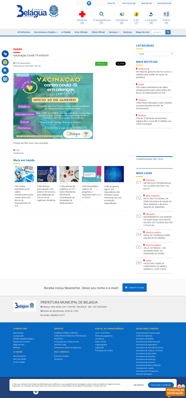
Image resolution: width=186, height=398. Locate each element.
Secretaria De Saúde (145, 368)
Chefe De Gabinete (144, 336)
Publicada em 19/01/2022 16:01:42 (27, 66)
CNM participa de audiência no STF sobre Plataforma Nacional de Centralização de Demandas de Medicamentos (67, 194)
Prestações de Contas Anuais (66, 341)
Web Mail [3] (146, 3)
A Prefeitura (23, 32)
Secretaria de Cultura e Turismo (149, 350)
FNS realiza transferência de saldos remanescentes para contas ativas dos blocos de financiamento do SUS (24, 196)
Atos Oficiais (81, 32)
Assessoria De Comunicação (148, 333)
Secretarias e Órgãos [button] (46, 32)
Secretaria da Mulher (145, 338)
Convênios (99, 338)
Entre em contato (61, 356)
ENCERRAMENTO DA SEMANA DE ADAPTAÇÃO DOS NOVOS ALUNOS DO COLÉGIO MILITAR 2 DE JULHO (158, 221)
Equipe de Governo (21, 341)
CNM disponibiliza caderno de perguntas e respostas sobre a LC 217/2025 (91, 192)
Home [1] (111, 3)
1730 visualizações (21, 63)
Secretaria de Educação (146, 353)
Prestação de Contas (104, 350)
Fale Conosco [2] (128, 3)
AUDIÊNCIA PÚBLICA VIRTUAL (66, 333)
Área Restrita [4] (164, 3)
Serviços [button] (114, 32)
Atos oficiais (18, 333)
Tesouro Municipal (144, 374)
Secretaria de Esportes (145, 356)
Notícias (127, 32)
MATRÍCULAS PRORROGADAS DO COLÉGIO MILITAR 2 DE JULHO (157, 186)
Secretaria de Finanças (145, 359)
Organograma (101, 344)
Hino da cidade (19, 359)
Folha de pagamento (104, 336)
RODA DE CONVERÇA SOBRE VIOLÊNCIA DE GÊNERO (156, 236)
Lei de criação (19, 362)
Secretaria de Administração (148, 341)
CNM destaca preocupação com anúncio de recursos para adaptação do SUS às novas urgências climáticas (46, 193)
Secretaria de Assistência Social (149, 347)
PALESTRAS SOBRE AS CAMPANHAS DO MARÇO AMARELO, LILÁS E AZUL (155, 266)
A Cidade (66, 32)
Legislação (99, 347)
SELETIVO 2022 (60, 344)
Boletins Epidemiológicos (23, 338)
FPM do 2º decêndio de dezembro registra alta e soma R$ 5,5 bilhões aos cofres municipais (153, 121)
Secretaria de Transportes (147, 371)
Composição (18, 336)
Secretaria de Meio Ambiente (148, 365)
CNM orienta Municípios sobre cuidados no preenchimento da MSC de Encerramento (154, 105)
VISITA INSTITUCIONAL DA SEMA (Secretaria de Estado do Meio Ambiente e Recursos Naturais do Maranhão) (157, 202)
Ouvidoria (58, 359)
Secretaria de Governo (145, 362)
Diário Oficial (98, 32)
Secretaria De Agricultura (146, 344)
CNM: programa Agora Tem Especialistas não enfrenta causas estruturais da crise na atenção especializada (112, 194)
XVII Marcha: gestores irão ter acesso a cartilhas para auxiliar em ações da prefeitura (154, 74)
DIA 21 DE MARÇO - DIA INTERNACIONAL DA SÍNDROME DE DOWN (154, 251)
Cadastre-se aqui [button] (134, 287)
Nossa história (19, 356)
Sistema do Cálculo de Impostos (67, 347)
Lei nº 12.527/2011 (102, 333)
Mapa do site (142, 32)
